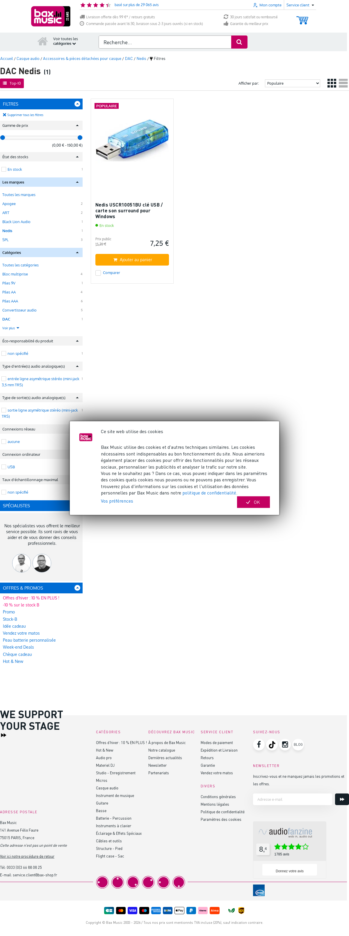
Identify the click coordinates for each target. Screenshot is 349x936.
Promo (9, 611)
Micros (101, 780)
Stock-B (10, 619)
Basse (101, 810)
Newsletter (157, 765)
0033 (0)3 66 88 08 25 (24, 867)
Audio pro (104, 757)
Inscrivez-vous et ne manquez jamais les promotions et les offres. (298, 780)
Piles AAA (10, 301)
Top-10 (12, 83)
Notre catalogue (161, 750)
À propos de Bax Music (167, 742)
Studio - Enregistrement (116, 772)
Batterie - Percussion (113, 818)
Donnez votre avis (290, 871)
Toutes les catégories (20, 265)
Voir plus (11, 328)
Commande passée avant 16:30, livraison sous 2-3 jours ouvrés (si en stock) (141, 23)
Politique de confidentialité (223, 811)
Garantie (208, 765)
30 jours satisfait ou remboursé (251, 17)
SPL (5, 239)
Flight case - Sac (110, 855)
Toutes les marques (18, 194)
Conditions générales (218, 796)
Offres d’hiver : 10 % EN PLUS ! (31, 597)
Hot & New (13, 661)
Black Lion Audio (16, 221)
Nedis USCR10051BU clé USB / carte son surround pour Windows (129, 210)
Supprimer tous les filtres (25, 115)
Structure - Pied (109, 848)
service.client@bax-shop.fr (35, 874)
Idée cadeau (14, 626)
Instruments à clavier (113, 825)
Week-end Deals (18, 647)
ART (5, 212)
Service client (217, 732)
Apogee (9, 203)
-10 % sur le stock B (21, 604)
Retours (207, 757)
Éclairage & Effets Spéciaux (119, 833)
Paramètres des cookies (221, 819)
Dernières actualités (165, 757)
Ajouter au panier (132, 259)
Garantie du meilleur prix (246, 23)
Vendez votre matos (21, 633)
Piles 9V (8, 283)
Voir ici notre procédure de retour (27, 856)
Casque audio (107, 787)
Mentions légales (215, 804)
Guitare (102, 802)
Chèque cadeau (17, 654)
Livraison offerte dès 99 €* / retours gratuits (117, 17)
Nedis (7, 230)
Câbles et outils (109, 840)
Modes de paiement (217, 742)
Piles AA (9, 292)
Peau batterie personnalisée (29, 640)
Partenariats (158, 772)
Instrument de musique (115, 795)
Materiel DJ (105, 765)
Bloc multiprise (15, 274)
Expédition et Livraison (219, 750)
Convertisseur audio (19, 310)
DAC (6, 319)
